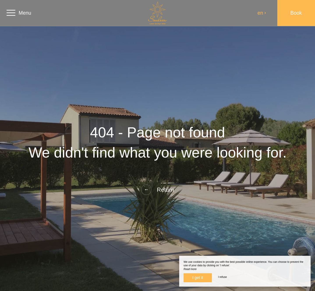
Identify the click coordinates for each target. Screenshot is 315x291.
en (262, 13)
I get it (197, 277)
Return (157, 189)
